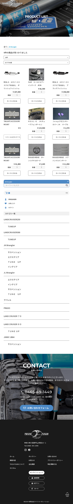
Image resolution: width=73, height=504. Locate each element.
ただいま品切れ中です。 (12, 137)
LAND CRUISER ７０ (13, 316)
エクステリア (13, 257)
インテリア (12, 266)
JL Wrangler (9, 272)
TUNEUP (12, 226)
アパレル (7, 300)
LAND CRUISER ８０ (13, 324)
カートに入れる (12, 101)
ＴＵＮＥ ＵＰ (14, 261)
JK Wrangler (9, 245)
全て (5, 46)
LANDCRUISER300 (12, 232)
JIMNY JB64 (9, 337)
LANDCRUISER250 (12, 219)
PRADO (7, 308)
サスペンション (14, 252)
